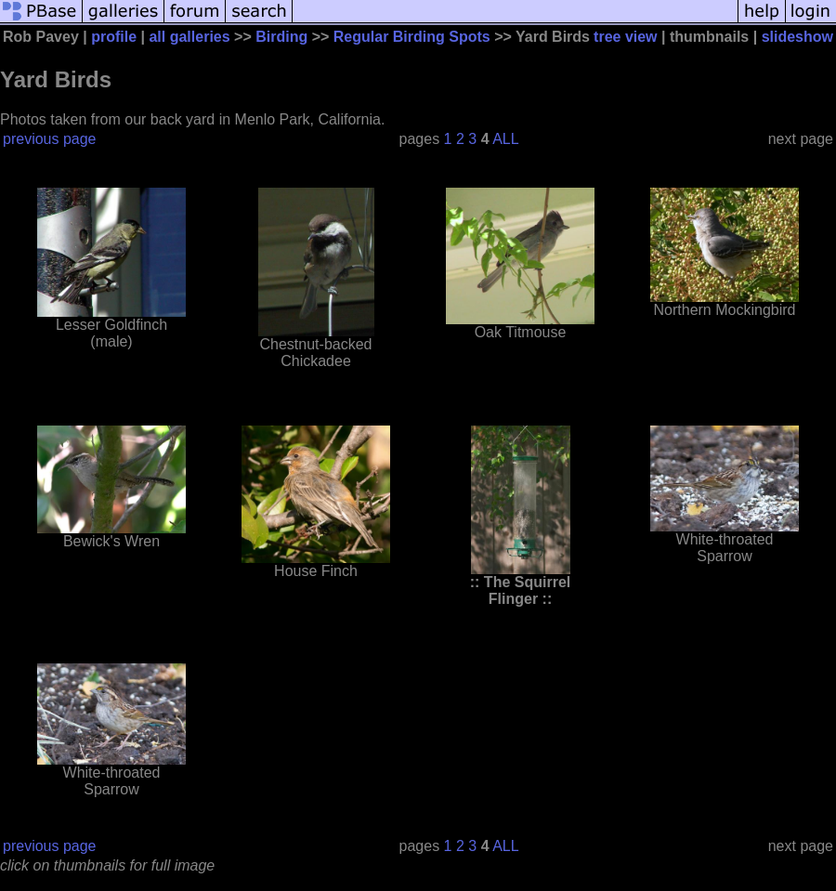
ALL (505, 139)
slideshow (797, 37)
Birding (281, 37)
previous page (50, 139)
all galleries (189, 37)
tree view (625, 37)
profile (114, 37)
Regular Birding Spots (411, 37)
